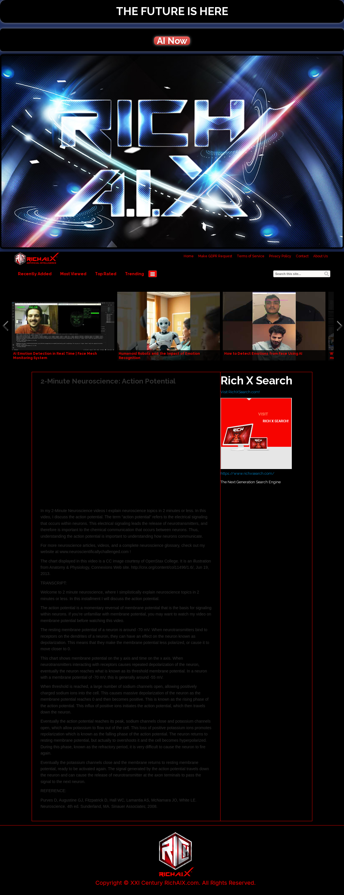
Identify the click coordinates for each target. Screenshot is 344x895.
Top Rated (105, 274)
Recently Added (35, 274)
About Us (320, 256)
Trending (134, 274)
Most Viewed (73, 274)
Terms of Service (250, 256)
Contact (302, 256)
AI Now (172, 40)
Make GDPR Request (215, 256)
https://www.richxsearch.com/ (247, 473)
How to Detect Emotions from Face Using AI (263, 354)
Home (189, 256)
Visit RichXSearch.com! (240, 392)
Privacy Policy (280, 256)
